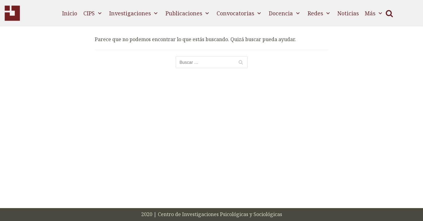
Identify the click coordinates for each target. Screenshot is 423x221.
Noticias (348, 13)
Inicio (69, 13)
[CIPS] (12, 13)
